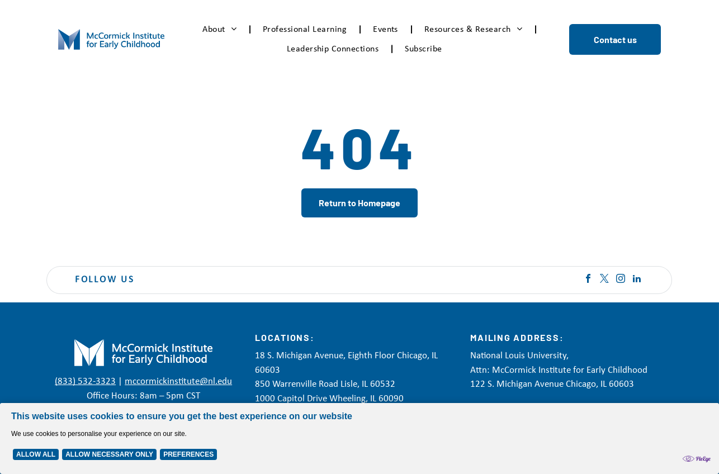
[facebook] (588, 280)
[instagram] (620, 280)
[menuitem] (221, 29)
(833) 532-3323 (85, 381)
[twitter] (604, 280)
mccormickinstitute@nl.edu (178, 381)
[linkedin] (637, 280)
